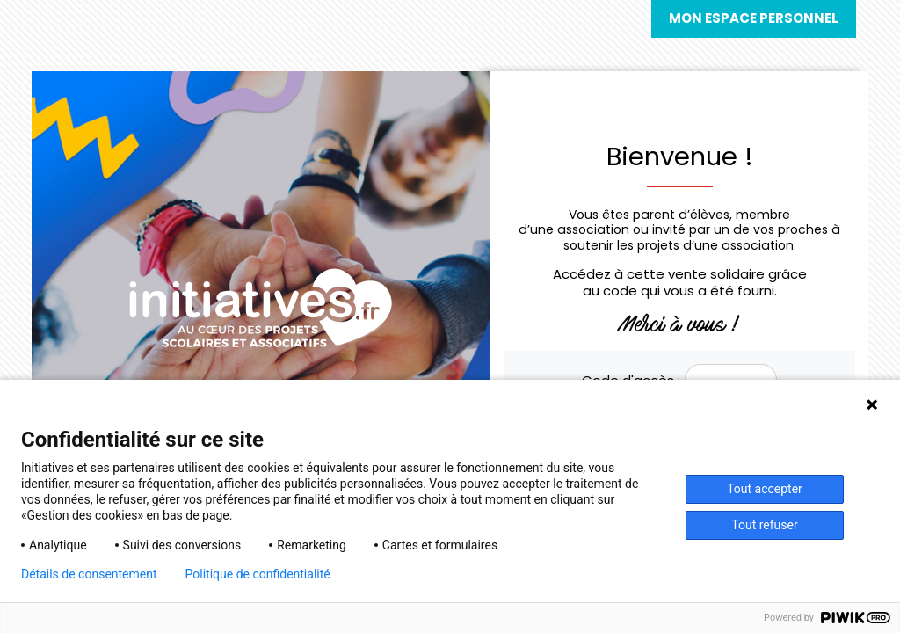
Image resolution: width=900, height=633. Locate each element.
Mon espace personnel (753, 18)
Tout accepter (764, 489)
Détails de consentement (89, 574)
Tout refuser (764, 525)
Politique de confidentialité (257, 574)
